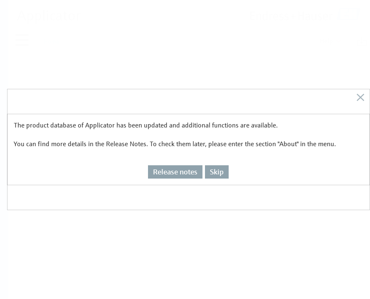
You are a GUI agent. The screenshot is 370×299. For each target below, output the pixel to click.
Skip (217, 156)
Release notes (175, 156)
